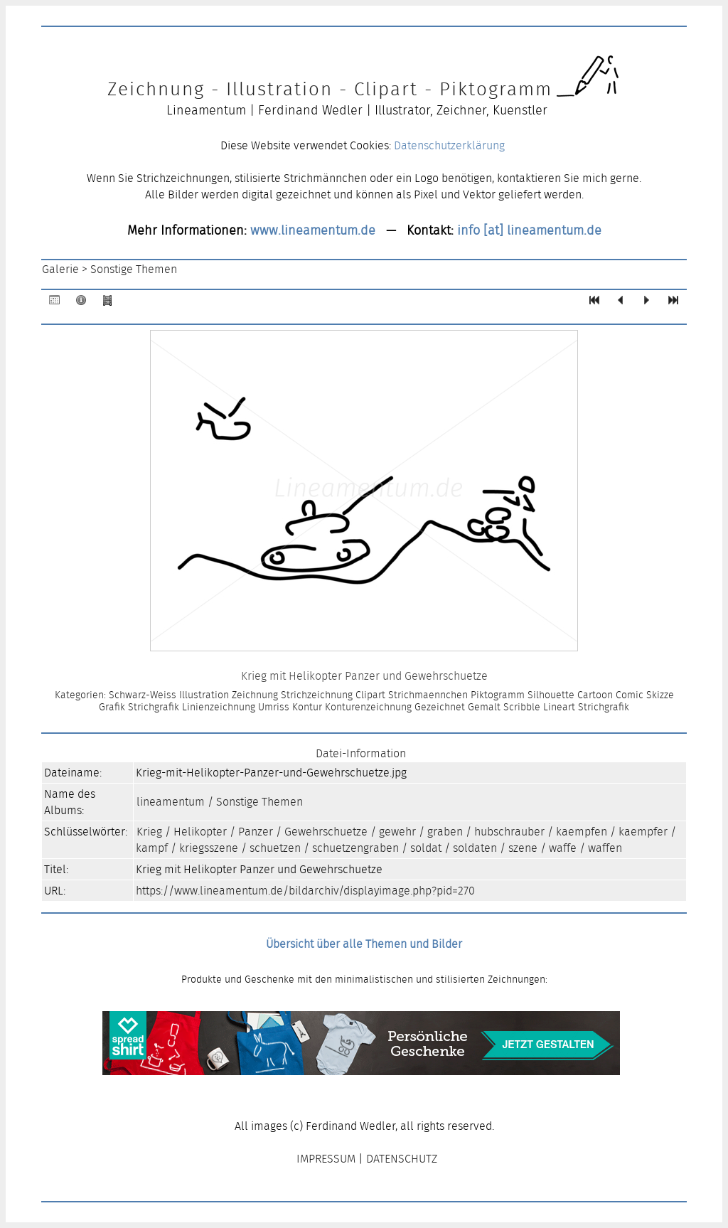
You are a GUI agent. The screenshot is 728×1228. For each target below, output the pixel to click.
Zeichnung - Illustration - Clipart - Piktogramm (329, 89)
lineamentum (170, 802)
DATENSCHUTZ (401, 1158)
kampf (152, 848)
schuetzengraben (355, 848)
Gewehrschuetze (326, 831)
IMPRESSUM (325, 1158)
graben (445, 831)
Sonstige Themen (133, 269)
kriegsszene (208, 848)
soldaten (475, 848)
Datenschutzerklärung (449, 145)
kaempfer (643, 831)
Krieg (149, 831)
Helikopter (200, 831)
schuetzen (275, 848)
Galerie (60, 269)
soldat (425, 848)
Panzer (255, 831)
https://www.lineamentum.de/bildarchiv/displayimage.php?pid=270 (305, 890)
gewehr (397, 831)
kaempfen (581, 831)
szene (522, 848)
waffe (563, 848)
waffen (605, 848)
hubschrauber (509, 831)
